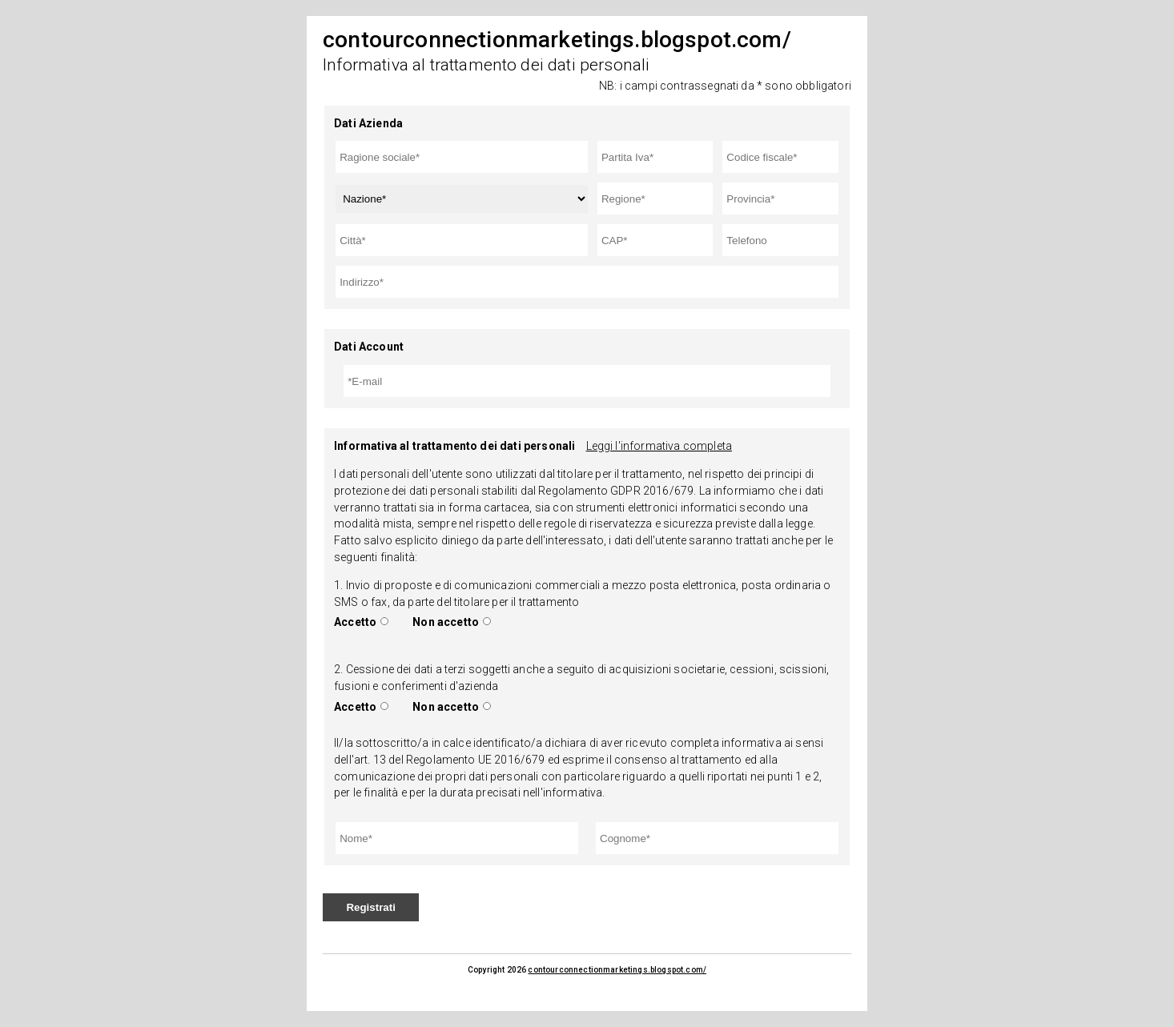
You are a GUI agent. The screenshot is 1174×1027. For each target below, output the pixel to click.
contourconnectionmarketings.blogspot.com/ (617, 969)
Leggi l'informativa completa (659, 445)
